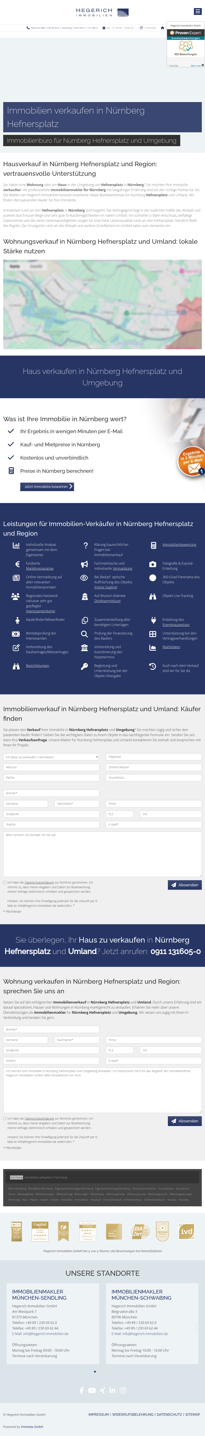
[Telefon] (51, 824)
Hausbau (184, 1199)
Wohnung (14, 1199)
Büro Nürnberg (17, 1188)
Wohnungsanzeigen (181, 1194)
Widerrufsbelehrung (132, 1415)
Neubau (172, 1199)
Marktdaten (171, 646)
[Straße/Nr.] (51, 814)
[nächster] (197, 1327)
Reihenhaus (97, 1194)
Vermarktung (122, 568)
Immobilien (81, 1199)
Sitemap (192, 1415)
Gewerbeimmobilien (144, 1188)
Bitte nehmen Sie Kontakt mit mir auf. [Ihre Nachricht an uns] (102, 854)
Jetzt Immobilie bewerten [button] (46, 487)
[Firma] (154, 803)
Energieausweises (176, 624)
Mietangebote (25, 1194)
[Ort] (171, 814)
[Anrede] (51, 793)
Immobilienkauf (112, 1199)
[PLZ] (120, 814)
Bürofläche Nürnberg (40, 1188)
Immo (12, 1194)
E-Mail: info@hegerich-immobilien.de (40, 1333)
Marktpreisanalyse (40, 568)
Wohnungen (81, 1194)
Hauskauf (95, 1199)
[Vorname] (25, 803)
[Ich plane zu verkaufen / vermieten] (51, 756)
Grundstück (182, 1188)
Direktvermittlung (107, 600)
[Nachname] (76, 803)
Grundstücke (166, 1188)
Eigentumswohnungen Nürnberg (74, 1188)
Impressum (99, 1415)
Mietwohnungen (45, 1194)
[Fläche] (51, 777)
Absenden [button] (188, 884)
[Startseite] (102, 12)
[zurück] (8, 1327)
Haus (25, 1199)
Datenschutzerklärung (39, 882)
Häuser (34, 1199)
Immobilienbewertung (179, 544)
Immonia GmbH (32, 1427)
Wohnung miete (115, 1194)
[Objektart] (154, 756)
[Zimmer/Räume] (154, 767)
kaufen (44, 1199)
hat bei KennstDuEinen (102, 1251)
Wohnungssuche (157, 1194)
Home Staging (105, 587)
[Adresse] (51, 767)
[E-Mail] (154, 824)
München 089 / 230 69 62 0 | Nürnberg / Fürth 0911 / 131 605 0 (64, 27)
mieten (55, 1199)
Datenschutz (169, 1415)
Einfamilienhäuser (154, 1199)
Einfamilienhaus (133, 1199)
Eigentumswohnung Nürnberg (112, 1188)
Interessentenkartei (40, 611)
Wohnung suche (136, 1194)
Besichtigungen (37, 665)
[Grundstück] (154, 777)
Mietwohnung (64, 1194)
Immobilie (67, 1199)
